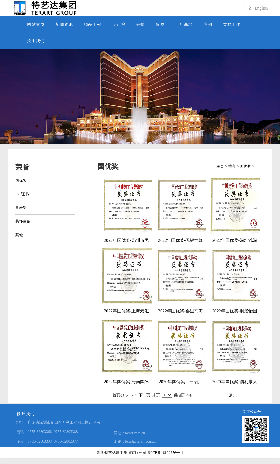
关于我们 (36, 41)
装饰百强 (22, 221)
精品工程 (92, 24)
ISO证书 (22, 194)
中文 (247, 8)
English (261, 8)
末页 (156, 395)
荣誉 (140, 24)
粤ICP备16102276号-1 (165, 453)
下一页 (144, 395)
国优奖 (21, 180)
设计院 (118, 24)
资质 (160, 24)
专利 (208, 24)
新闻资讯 (64, 24)
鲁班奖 (21, 208)
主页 (220, 166)
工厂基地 (184, 24)
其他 (19, 235)
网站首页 (36, 24)
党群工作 (232, 24)
